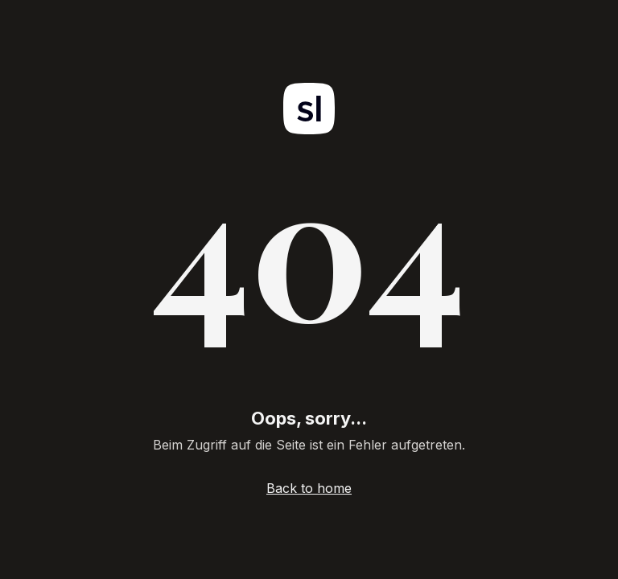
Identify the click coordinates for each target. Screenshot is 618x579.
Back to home (309, 488)
